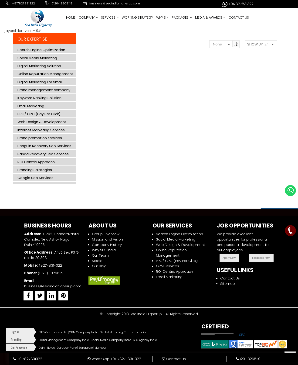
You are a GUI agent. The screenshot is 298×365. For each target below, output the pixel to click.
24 (266, 44)
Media (97, 260)
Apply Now (229, 258)
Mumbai (100, 347)
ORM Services (167, 266)
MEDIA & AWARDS (210, 17)
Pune (73, 347)
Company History (107, 244)
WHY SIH (162, 17)
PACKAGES (182, 17)
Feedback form (261, 258)
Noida (51, 347)
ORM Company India (83, 332)
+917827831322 (27, 358)
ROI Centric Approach (174, 271)
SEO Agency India (145, 340)
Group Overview (105, 233)
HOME (70, 17)
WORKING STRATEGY (137, 17)
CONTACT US (239, 17)
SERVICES (110, 17)
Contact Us (230, 278)
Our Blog (99, 266)
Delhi (41, 347)
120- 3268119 (248, 358)
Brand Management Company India (63, 340)
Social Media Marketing (175, 239)
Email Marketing (169, 276)
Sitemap (227, 283)
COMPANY (88, 17)
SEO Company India (53, 332)
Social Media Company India (111, 340)
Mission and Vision (107, 239)
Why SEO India (104, 250)
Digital (14, 331)
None (215, 44)
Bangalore (85, 347)
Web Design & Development (180, 244)
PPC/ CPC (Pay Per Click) (177, 260)
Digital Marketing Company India (123, 332)
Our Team (100, 255)
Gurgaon (63, 347)
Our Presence (18, 347)
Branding (16, 339)
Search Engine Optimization (179, 233)
